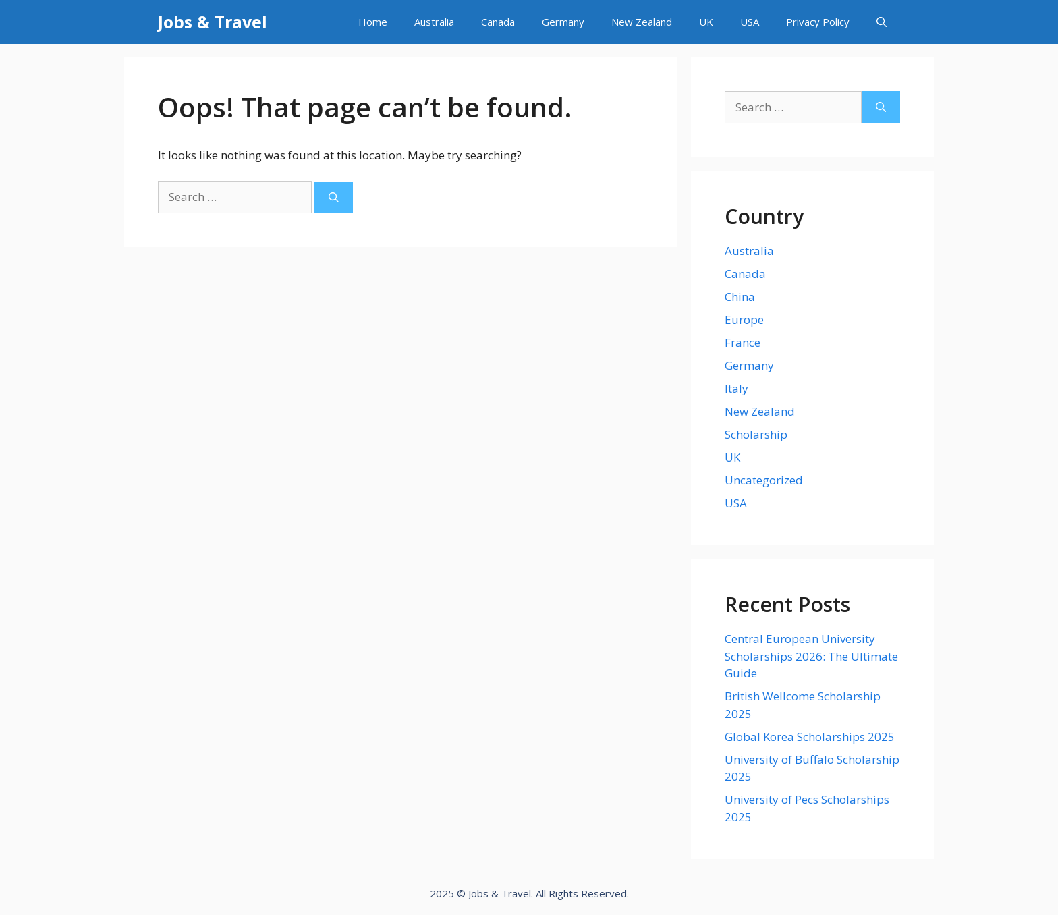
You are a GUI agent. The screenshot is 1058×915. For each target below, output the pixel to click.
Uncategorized (764, 480)
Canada (498, 21)
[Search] (333, 197)
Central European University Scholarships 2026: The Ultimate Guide (811, 656)
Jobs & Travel (212, 21)
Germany (563, 21)
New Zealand (641, 21)
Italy (736, 388)
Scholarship (756, 434)
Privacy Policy (818, 21)
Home (372, 21)
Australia (434, 21)
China (740, 296)
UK (706, 21)
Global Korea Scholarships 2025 (810, 736)
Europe (744, 319)
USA (749, 21)
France (742, 342)
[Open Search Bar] (881, 22)
